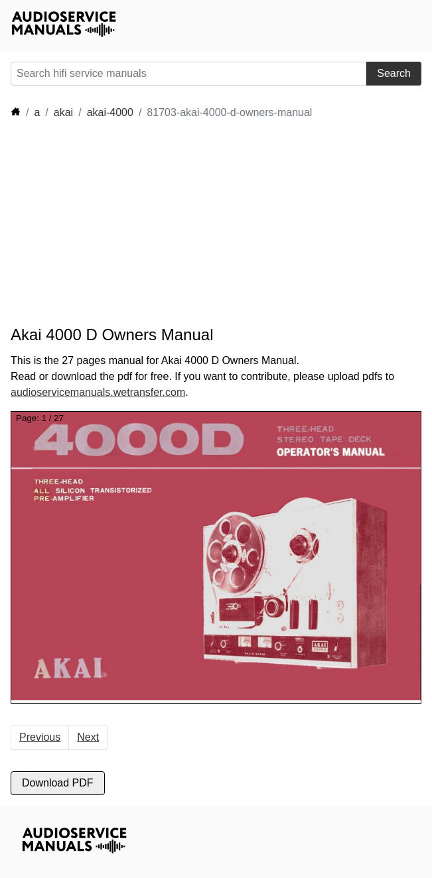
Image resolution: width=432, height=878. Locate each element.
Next (88, 737)
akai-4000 (110, 112)
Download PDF (58, 782)
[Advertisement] (130, 223)
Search (394, 73)
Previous (39, 737)
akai (63, 112)
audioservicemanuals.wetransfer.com (98, 392)
